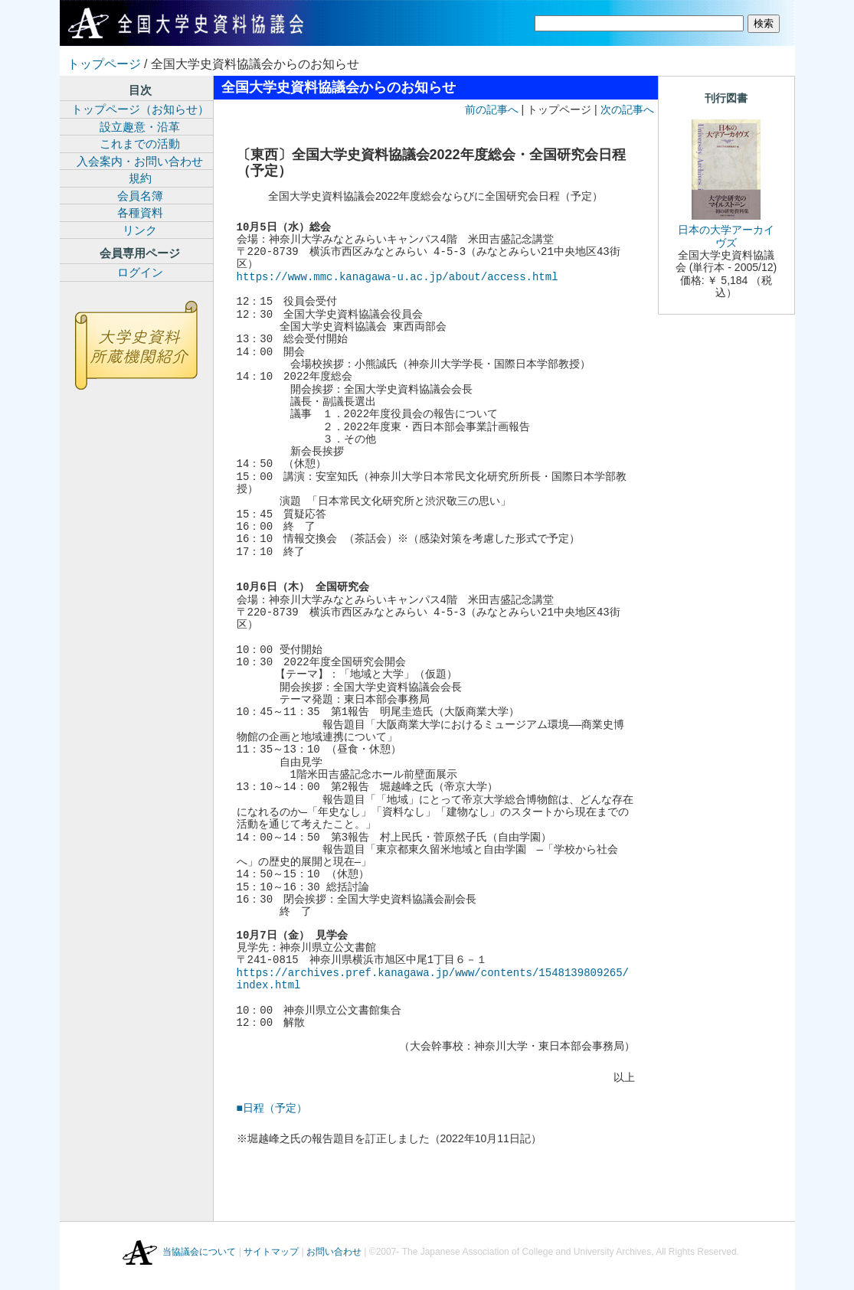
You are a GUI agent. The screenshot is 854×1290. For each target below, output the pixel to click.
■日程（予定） (272, 1108)
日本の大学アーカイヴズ (726, 236)
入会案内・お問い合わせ (140, 161)
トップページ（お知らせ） (140, 109)
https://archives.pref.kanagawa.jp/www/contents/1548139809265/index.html (433, 978)
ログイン (140, 272)
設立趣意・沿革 (140, 126)
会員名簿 (140, 195)
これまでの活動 (140, 143)
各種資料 (140, 212)
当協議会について (199, 1252)
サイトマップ (271, 1252)
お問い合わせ (334, 1252)
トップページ (104, 63)
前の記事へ (492, 109)
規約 (140, 178)
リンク (140, 230)
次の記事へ (627, 109)
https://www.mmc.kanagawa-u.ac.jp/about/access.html (397, 276)
